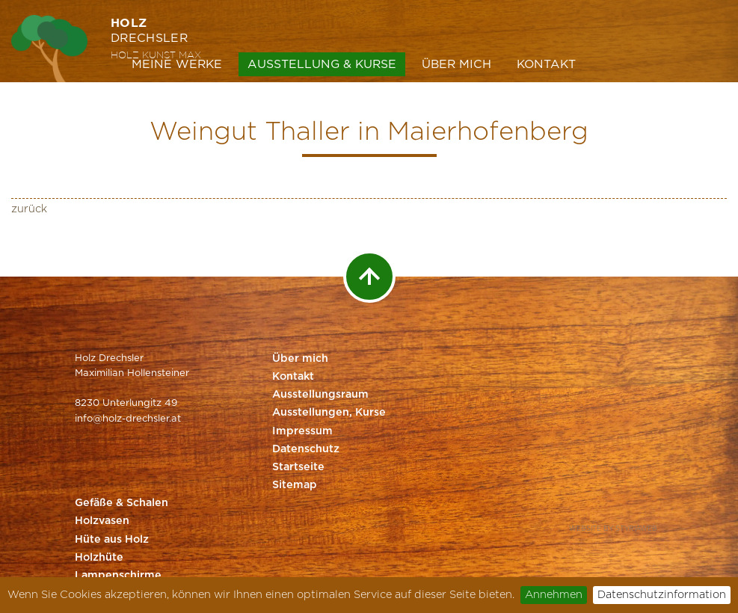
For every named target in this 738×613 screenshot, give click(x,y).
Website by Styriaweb (613, 529)
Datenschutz (305, 449)
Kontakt (546, 64)
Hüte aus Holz (112, 540)
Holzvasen (102, 521)
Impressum (302, 431)
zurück (29, 209)
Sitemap (294, 485)
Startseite (298, 467)
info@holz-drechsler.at (128, 419)
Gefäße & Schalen (121, 503)
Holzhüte (99, 557)
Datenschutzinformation (661, 594)
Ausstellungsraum (320, 394)
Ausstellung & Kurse (321, 64)
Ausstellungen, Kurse (329, 412)
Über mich (456, 64)
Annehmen (553, 594)
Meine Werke (177, 64)
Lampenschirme (118, 575)
